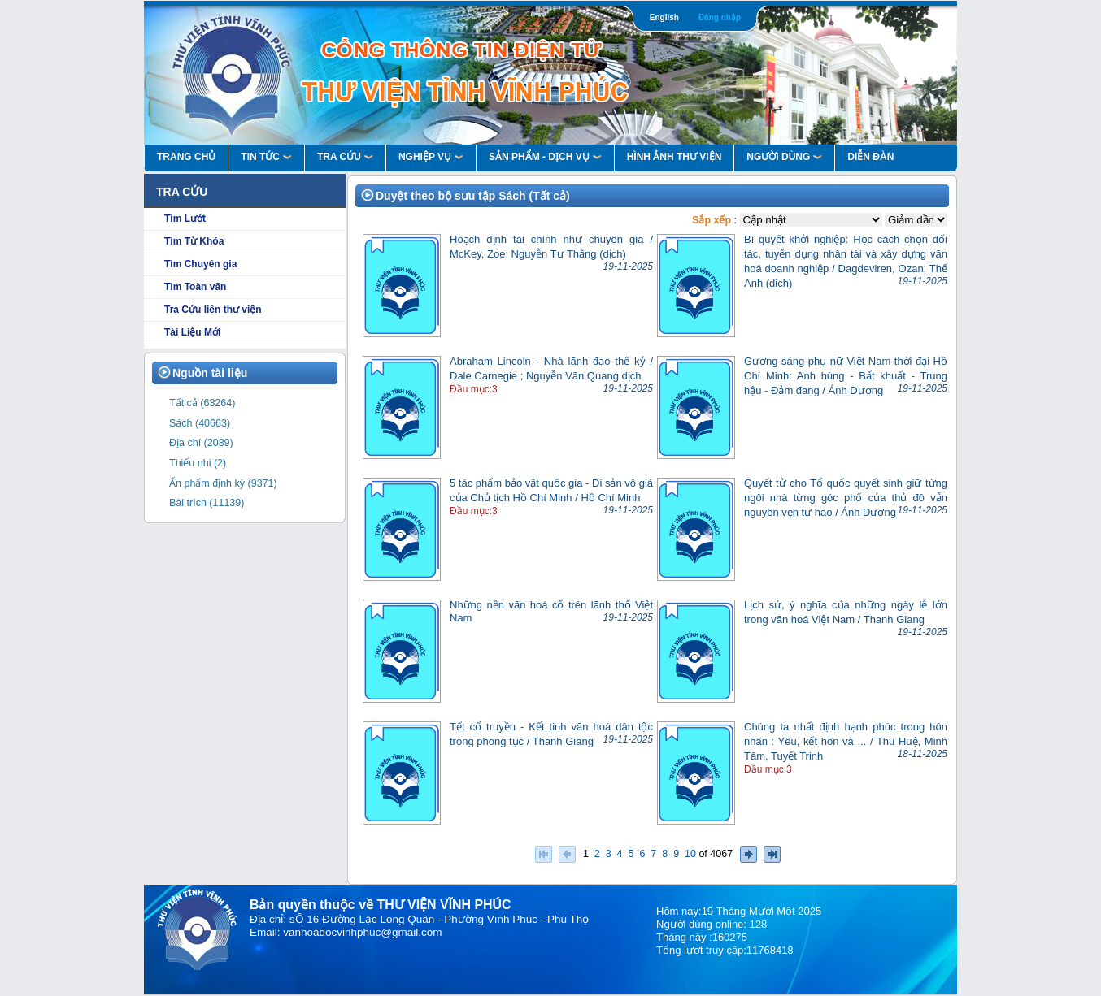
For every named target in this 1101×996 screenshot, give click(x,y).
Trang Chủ (186, 156)
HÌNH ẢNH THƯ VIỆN (674, 156)
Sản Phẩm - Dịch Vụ (545, 156)
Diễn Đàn (870, 156)
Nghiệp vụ (430, 156)
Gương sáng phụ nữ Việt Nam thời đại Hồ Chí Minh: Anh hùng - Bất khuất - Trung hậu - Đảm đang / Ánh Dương (845, 375)
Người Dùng (784, 156)
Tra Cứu (345, 156)
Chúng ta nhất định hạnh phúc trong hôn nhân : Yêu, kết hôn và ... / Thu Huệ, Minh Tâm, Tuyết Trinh (845, 741)
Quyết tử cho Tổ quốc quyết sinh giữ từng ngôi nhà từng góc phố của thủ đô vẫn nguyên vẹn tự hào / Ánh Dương (845, 497)
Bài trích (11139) (206, 503)
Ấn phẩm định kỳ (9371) (223, 483)
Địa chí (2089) (201, 442)
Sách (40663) (199, 423)
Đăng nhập (719, 17)
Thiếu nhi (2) (197, 463)
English (664, 17)
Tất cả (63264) (202, 403)
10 (690, 853)
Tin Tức (266, 156)
